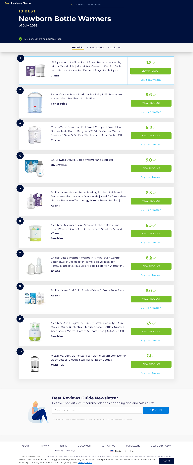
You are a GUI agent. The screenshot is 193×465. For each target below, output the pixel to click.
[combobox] (96, 4)
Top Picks (78, 47)
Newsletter (114, 47)
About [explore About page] (25, 446)
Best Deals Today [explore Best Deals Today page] (161, 446)
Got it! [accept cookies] (166, 461)
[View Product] (96, 70)
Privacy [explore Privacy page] (44, 446)
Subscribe (156, 410)
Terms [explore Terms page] (63, 446)
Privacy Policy (85, 462)
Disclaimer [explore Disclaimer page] (84, 446)
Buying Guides (96, 47)
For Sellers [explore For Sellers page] (133, 446)
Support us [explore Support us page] (108, 446)
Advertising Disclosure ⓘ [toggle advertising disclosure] (64, 451)
